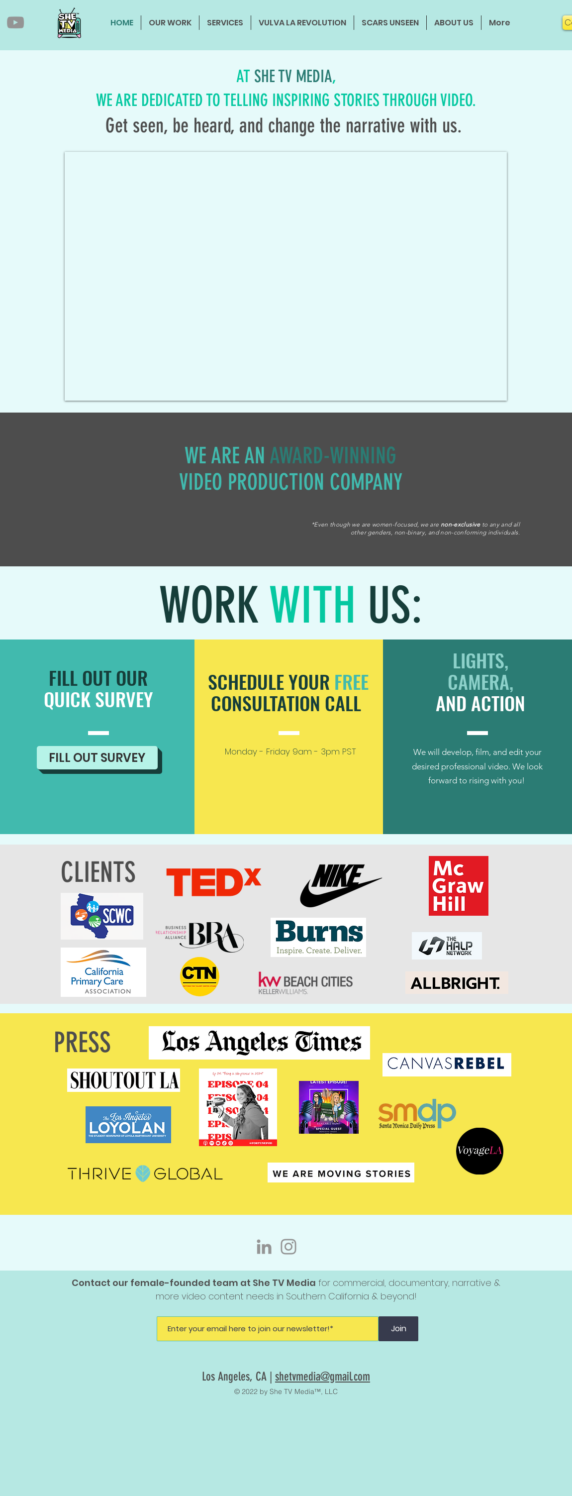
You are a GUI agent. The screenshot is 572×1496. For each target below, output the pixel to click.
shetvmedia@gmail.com (322, 1377)
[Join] (398, 1328)
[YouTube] (15, 22)
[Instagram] (288, 1246)
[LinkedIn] (264, 1246)
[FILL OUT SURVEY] (97, 757)
